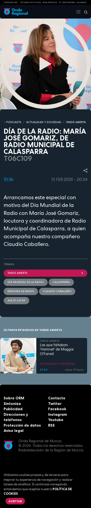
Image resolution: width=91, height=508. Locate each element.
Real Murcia (50, 2)
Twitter (54, 403)
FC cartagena (67, 2)
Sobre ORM (14, 398)
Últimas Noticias (30, 2)
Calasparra (61, 282)
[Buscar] (84, 12)
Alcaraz (81, 2)
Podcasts (13, 122)
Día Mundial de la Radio (26, 282)
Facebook (57, 409)
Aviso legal (13, 430)
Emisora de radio (21, 291)
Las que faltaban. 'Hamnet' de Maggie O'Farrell (57, 349)
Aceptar (15, 501)
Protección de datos (22, 425)
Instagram (57, 414)
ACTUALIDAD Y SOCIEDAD (43, 122)
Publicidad (13, 409)
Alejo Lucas (16, 300)
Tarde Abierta (45, 273)
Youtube (55, 419)
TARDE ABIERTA (76, 122)
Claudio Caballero (57, 291)
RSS (51, 425)
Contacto (56, 398)
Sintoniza (12, 403)
